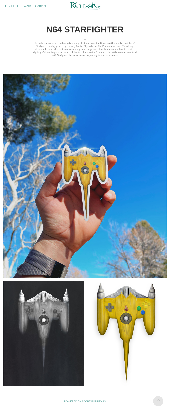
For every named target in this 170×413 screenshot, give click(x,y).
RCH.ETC (12, 6)
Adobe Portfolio (94, 401)
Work (27, 6)
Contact (40, 6)
